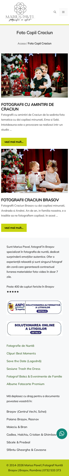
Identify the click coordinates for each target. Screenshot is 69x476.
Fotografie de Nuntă (20, 346)
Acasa (22, 43)
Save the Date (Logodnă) (24, 361)
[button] (55, 12)
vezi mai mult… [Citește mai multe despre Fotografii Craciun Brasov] (13, 227)
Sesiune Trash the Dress (23, 369)
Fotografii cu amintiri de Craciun (27, 106)
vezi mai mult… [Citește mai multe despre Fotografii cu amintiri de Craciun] (13, 141)
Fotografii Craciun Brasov (30, 200)
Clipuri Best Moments (21, 353)
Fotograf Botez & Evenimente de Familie (34, 376)
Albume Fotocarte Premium (25, 384)
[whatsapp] (61, 433)
